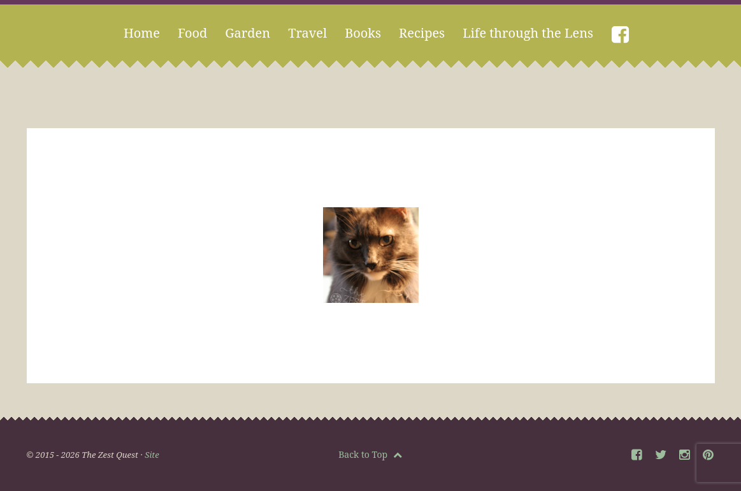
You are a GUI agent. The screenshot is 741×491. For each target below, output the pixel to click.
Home (142, 32)
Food (192, 32)
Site (152, 454)
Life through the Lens (528, 32)
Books (363, 32)
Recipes (422, 32)
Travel (307, 32)
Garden (247, 32)
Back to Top (370, 454)
